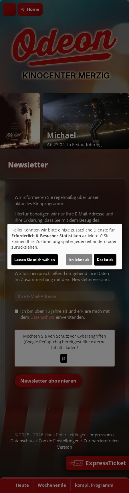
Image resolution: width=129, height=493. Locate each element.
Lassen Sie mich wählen (34, 259)
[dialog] (64, 247)
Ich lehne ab (79, 259)
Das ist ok (105, 259)
